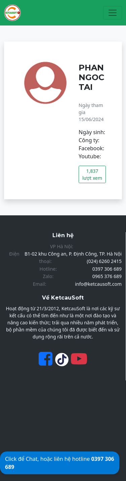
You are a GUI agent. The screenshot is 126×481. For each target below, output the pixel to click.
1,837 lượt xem (92, 174)
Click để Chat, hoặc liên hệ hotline (59, 463)
